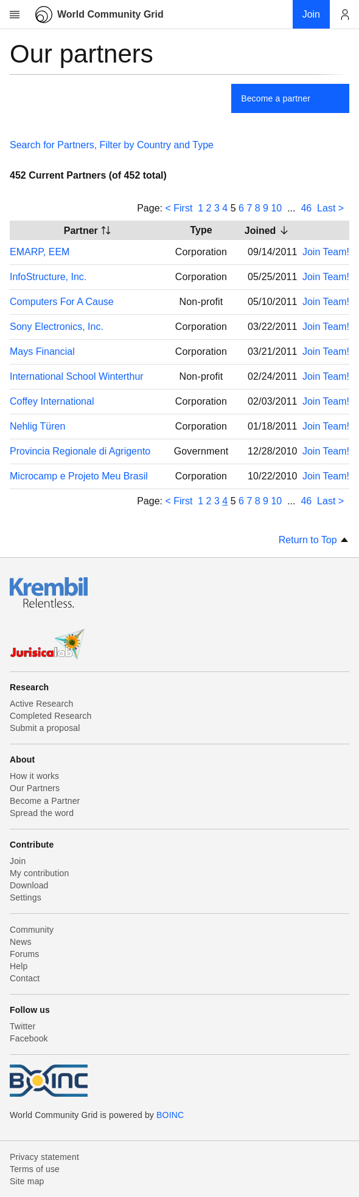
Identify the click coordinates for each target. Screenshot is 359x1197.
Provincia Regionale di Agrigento (80, 451)
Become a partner (275, 98)
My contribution (39, 873)
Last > (330, 208)
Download (29, 885)
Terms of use (35, 1169)
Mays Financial (42, 351)
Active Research (41, 703)
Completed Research (50, 716)
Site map (27, 1181)
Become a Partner (45, 801)
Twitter (22, 1026)
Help (18, 966)
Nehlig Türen (37, 426)
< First (178, 208)
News (21, 942)
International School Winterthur (77, 376)
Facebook (29, 1038)
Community (32, 930)
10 (276, 208)
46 (306, 208)
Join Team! (325, 252)
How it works (34, 776)
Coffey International (52, 401)
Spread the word (42, 813)
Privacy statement (44, 1157)
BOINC (170, 1115)
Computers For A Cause (62, 302)
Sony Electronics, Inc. (56, 326)
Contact (25, 978)
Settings (25, 897)
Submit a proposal (45, 728)
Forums (24, 954)
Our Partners (35, 788)
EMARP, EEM (39, 252)
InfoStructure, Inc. (48, 277)
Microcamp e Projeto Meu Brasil (79, 476)
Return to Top (314, 540)
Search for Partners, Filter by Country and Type (112, 145)
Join (18, 861)
